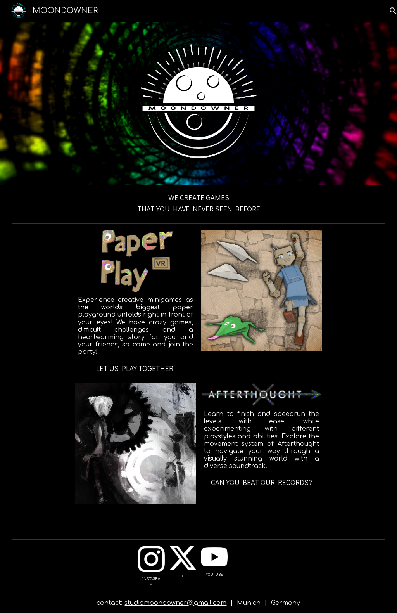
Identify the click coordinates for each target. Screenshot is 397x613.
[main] (198, 202)
